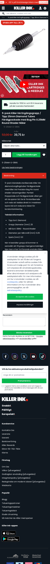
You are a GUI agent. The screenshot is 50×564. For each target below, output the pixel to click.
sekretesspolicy (14, 290)
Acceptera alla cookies (25, 297)
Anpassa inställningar (25, 305)
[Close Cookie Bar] (45, 253)
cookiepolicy (13, 282)
